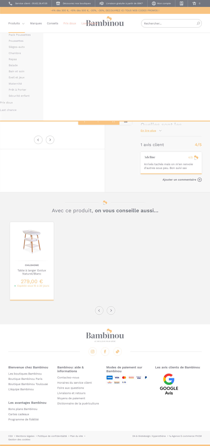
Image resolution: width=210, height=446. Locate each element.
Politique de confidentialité (52, 436)
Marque (165, 82)
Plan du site (76, 436)
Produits (14, 23)
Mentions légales (25, 436)
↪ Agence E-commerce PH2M (185, 436)
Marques (36, 23)
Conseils (52, 23)
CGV (10, 436)
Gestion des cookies (19, 439)
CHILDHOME (147, 37)
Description (149, 82)
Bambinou (105, 23)
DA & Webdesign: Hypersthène (149, 436)
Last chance (89, 23)
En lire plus (148, 130)
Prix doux (69, 23)
